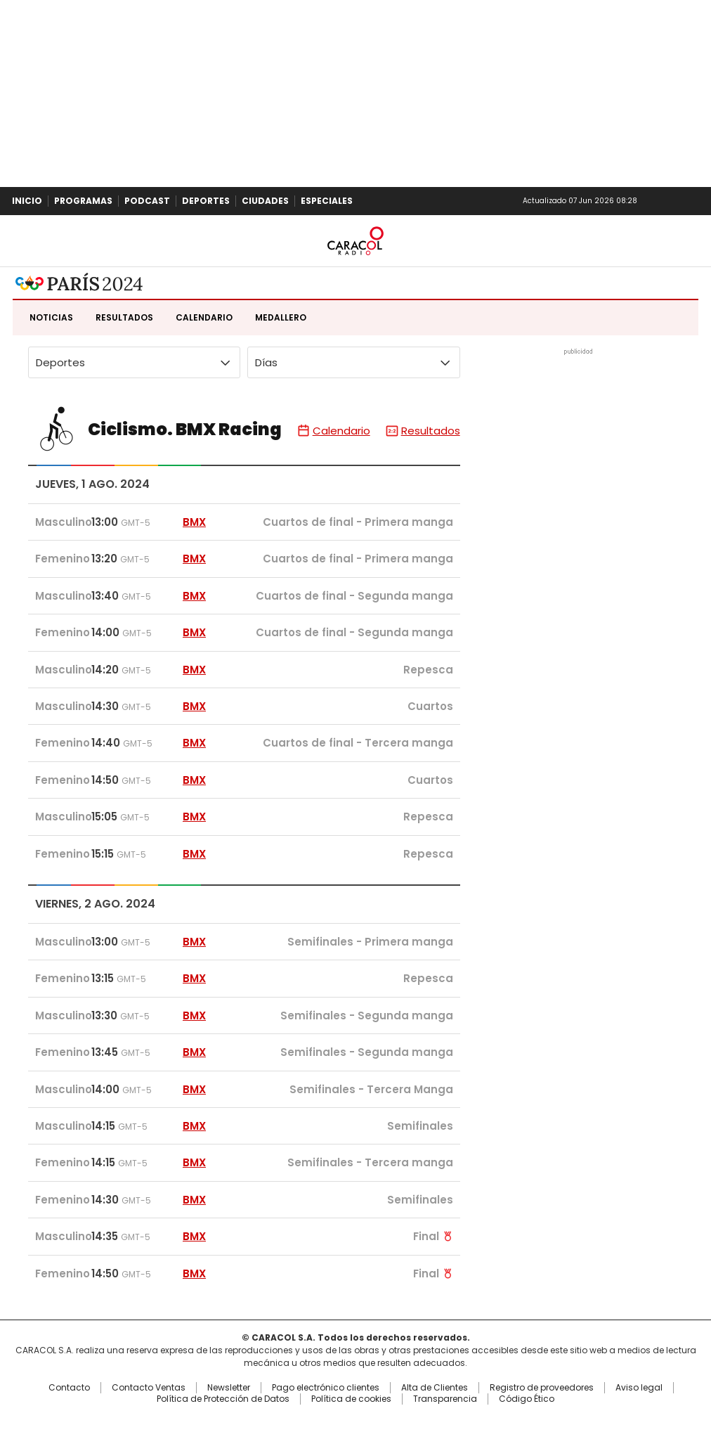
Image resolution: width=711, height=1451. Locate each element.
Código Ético (526, 1399)
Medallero (280, 317)
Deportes (206, 201)
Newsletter (672, 201)
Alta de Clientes (434, 1387)
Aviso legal (639, 1387)
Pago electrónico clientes (325, 1387)
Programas (83, 201)
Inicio (27, 201)
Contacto (69, 1387)
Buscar (695, 201)
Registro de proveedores (542, 1387)
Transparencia (445, 1399)
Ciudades (265, 201)
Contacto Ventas (148, 1387)
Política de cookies (351, 1399)
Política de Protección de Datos (223, 1399)
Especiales (327, 201)
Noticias (51, 317)
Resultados (124, 317)
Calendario (204, 317)
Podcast (147, 201)
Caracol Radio (355, 240)
